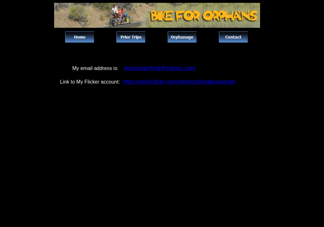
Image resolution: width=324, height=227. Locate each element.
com (190, 68)
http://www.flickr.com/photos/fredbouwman (179, 81)
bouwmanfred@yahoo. (154, 68)
